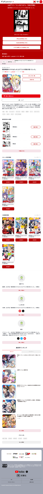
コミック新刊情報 (6, 157)
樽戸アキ (6, 56)
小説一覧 (32, 79)
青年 (7, 111)
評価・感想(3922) (9, 96)
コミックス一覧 (31, 75)
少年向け (10, 438)
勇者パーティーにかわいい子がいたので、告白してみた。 (28, 355)
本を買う (8, 182)
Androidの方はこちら (21, 43)
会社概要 (31, 479)
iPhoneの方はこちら (22, 39)
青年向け (15, 438)
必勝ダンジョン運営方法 (22, 370)
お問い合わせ (32, 482)
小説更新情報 (5, 215)
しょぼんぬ (13, 56)
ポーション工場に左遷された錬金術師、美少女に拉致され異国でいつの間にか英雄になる (28, 415)
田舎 (3, 111)
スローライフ (36, 111)
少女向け (25, 438)
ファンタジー (11, 111)
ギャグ (12, 114)
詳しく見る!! (21, 290)
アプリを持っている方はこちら (21, 47)
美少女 (23, 111)
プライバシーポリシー (11, 482)
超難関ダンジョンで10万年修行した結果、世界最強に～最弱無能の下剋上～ (29, 400)
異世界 (27, 111)
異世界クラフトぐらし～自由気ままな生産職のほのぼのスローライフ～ (28, 386)
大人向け (20, 438)
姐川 (23, 56)
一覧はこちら (21, 151)
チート (31, 111)
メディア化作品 (18, 114)
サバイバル (18, 111)
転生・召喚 (5, 438)
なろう (8, 114)
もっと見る (21, 430)
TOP (11, 479)
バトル (4, 114)
